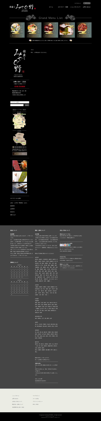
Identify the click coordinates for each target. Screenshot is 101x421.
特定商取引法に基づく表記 (18, 407)
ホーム (51, 7)
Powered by (50, 417)
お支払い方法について (17, 401)
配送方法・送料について (17, 404)
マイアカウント (78, 3)
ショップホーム (15, 395)
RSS (34, 404)
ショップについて (75, 7)
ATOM (37, 404)
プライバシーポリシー (38, 401)
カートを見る (36, 398)
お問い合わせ (86, 7)
